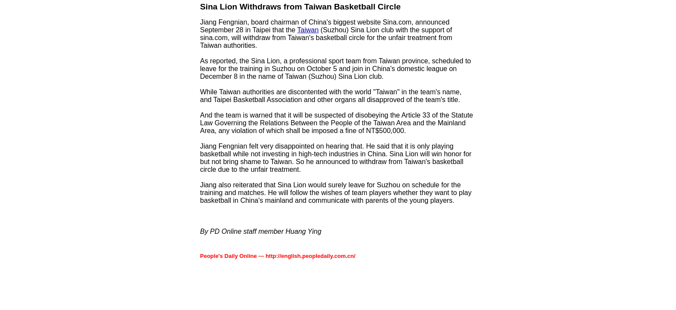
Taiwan (308, 30)
